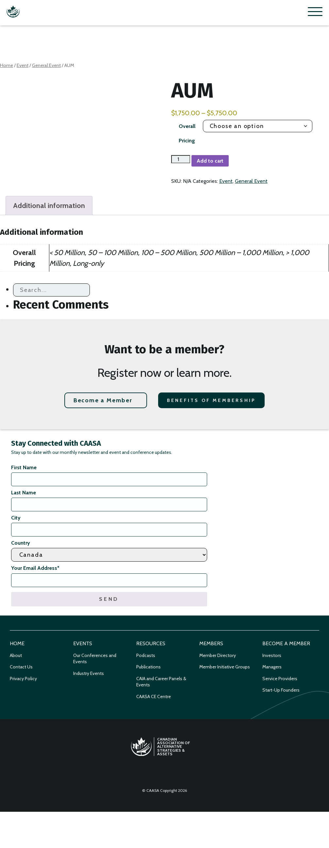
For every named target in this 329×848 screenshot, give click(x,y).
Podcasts (145, 655)
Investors (271, 655)
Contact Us (21, 667)
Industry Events (88, 673)
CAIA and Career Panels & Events (161, 682)
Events (82, 643)
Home (6, 65)
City (16, 518)
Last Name (23, 492)
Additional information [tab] (49, 205)
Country (20, 543)
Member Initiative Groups (224, 667)
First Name (24, 467)
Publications (148, 667)
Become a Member (103, 400)
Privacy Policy (23, 678)
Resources (150, 643)
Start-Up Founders (281, 690)
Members (211, 643)
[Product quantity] (180, 159)
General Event (46, 65)
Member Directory (217, 655)
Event (22, 65)
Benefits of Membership (211, 400)
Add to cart (210, 161)
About (16, 655)
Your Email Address (35, 568)
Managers (272, 667)
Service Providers (279, 678)
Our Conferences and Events (94, 658)
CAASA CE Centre (153, 696)
